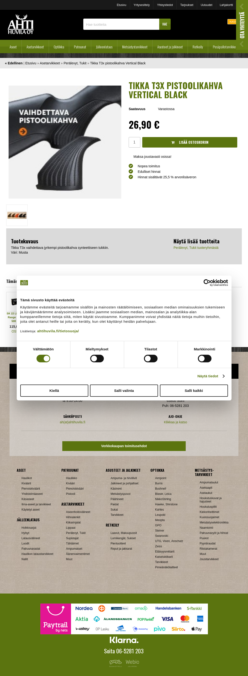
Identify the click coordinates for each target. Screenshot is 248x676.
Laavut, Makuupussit (124, 533)
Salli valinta (124, 391)
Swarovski (161, 536)
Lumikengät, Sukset (123, 538)
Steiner (159, 530)
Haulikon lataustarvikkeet (37, 554)
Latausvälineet (30, 538)
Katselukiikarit (164, 556)
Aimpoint (160, 478)
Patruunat (80, 46)
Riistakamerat (208, 548)
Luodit (25, 543)
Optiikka (59, 46)
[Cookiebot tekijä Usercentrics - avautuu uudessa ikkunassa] (207, 282)
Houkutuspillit (208, 506)
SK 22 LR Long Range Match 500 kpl (16, 317)
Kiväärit (26, 483)
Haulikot (26, 478)
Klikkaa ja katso (175, 422)
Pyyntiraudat (208, 543)
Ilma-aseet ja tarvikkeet (36, 504)
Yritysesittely (142, 5)
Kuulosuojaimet (209, 517)
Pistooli (70, 494)
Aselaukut (206, 493)
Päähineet (117, 499)
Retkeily (198, 46)
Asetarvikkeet (35, 46)
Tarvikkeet (117, 515)
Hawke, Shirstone (166, 504)
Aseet (13, 46)
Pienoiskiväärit (30, 488)
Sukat (114, 509)
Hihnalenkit (73, 517)
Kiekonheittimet (209, 512)
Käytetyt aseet (30, 509)
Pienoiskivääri (75, 488)
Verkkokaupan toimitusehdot (124, 446)
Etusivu (121, 5)
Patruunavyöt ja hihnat (214, 533)
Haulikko (71, 478)
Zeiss (158, 546)
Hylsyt (25, 533)
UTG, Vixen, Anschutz (169, 541)
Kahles (159, 509)
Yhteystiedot (165, 5)
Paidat (115, 504)
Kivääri (70, 483)
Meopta (160, 520)
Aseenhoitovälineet (78, 512)
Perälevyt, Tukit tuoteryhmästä (196, 248)
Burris (159, 483)
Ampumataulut (209, 482)
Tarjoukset (186, 5)
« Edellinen (14, 63)
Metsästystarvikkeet (135, 46)
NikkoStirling (163, 499)
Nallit (24, 559)
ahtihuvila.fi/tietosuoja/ (58, 331)
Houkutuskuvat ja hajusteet (211, 500)
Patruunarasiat (30, 548)
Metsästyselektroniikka (214, 522)
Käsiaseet (27, 499)
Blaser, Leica (163, 494)
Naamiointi (206, 527)
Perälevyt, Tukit (74, 63)
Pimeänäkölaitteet (166, 567)
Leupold (160, 515)
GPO (158, 525)
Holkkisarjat (28, 527)
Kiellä (54, 391)
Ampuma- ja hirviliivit (124, 478)
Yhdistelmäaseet (32, 494)
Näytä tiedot (207, 376)
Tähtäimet (72, 543)
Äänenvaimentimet (78, 554)
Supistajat (72, 538)
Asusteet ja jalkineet (170, 46)
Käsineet (116, 488)
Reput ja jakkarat (121, 548)
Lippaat (70, 527)
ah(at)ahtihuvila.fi (72, 422)
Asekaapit (206, 487)
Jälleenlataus (104, 46)
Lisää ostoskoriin (189, 142)
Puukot (204, 538)
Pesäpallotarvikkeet (225, 46)
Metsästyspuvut (120, 494)
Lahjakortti (226, 5)
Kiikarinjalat (73, 522)
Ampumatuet (74, 548)
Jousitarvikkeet (209, 559)
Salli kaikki (194, 391)
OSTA (15, 331)
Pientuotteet (118, 543)
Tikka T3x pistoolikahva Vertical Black (118, 63)
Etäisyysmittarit (164, 551)
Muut (69, 559)
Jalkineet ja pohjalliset (124, 483)
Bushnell (160, 488)
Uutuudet (206, 5)
